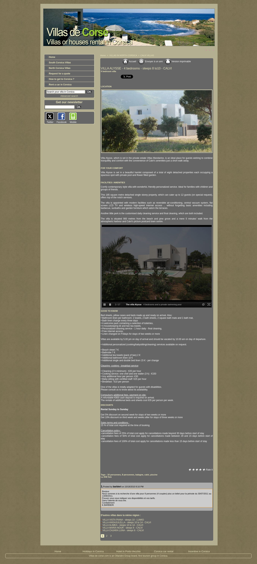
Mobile (73, 122)
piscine (153, 475)
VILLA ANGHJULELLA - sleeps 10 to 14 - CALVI (126, 522)
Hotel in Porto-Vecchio (128, 551)
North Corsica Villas (58, 68)
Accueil (129, 61)
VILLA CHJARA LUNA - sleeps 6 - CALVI (122, 530)
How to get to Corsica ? (60, 79)
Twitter (50, 122)
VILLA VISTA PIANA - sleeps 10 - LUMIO (122, 519)
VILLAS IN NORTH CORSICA (123, 55)
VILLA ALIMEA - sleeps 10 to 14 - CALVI (122, 525)
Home (50, 57)
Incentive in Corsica (199, 551)
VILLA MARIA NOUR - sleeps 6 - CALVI (122, 527)
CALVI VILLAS (147, 55)
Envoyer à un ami (151, 61)
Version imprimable (178, 61)
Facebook (62, 122)
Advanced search (69, 96)
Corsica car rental (163, 551)
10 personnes (114, 475)
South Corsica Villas (58, 62)
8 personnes (128, 475)
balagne (139, 475)
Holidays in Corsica (93, 551)
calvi (146, 475)
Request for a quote (58, 73)
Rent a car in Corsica (59, 84)
